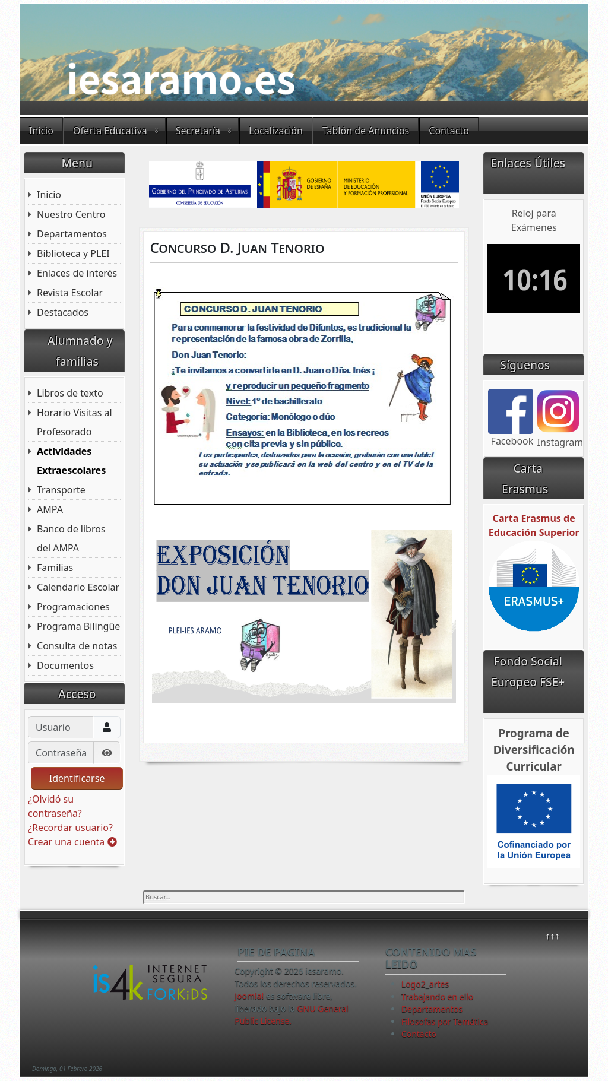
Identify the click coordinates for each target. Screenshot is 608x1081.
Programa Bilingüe (78, 626)
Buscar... (143, 890)
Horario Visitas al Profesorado (74, 422)
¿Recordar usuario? (70, 827)
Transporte (61, 489)
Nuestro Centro (71, 214)
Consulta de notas (77, 645)
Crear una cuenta (72, 841)
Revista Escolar (70, 292)
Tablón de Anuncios (365, 130)
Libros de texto (70, 393)
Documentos (65, 665)
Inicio (41, 130)
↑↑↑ (552, 935)
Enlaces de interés (77, 273)
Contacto (449, 130)
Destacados (62, 312)
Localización (276, 130)
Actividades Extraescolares (71, 461)
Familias (55, 567)
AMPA (50, 509)
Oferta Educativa (110, 130)
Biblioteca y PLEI (73, 253)
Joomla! (249, 995)
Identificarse (77, 778)
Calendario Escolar (78, 587)
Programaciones (73, 606)
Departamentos (72, 233)
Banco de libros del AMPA (71, 538)
